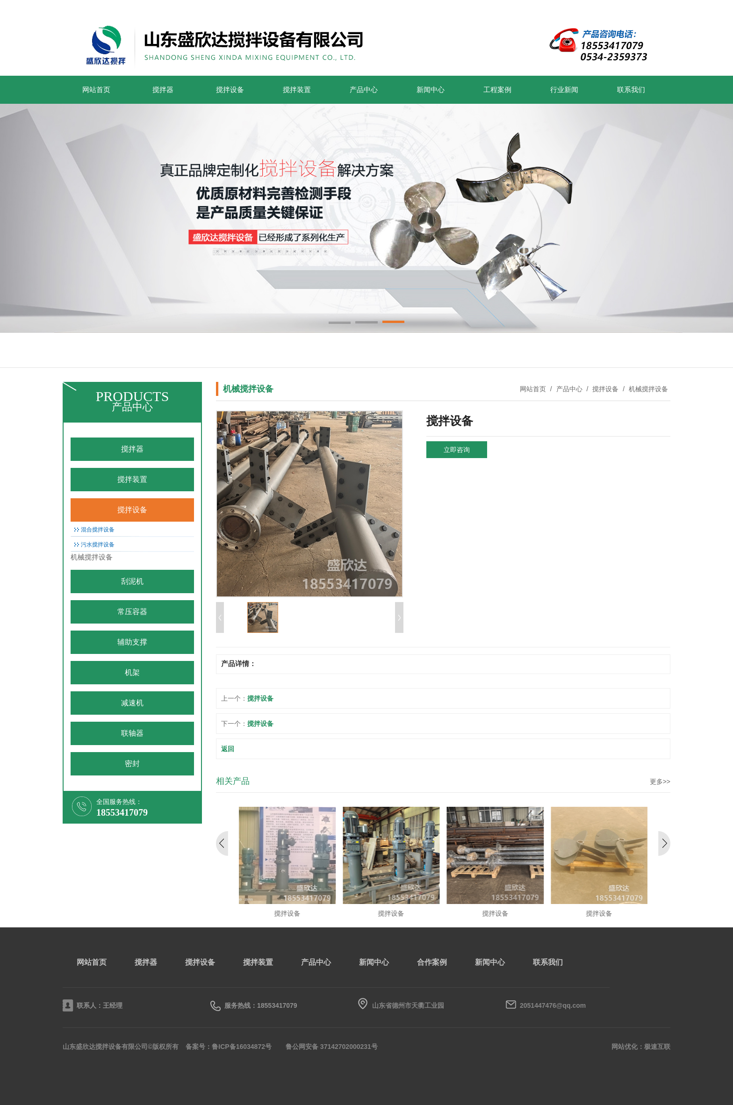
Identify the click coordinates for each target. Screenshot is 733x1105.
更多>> (660, 781)
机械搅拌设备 (647, 389)
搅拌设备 (230, 89)
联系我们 (631, 89)
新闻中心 (431, 89)
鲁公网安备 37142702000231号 (332, 1046)
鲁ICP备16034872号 (242, 1046)
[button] (340, 323)
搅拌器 (162, 89)
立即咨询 (457, 449)
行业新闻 (564, 89)
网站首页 (96, 89)
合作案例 (432, 962)
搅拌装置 (297, 89)
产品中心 (364, 89)
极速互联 (657, 1046)
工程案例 (497, 89)
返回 (227, 749)
